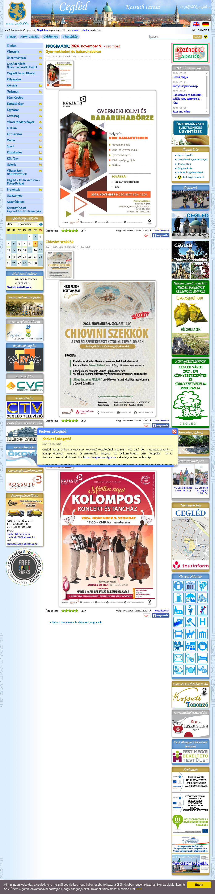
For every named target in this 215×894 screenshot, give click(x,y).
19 (13, 256)
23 (35, 256)
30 (35, 263)
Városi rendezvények (24, 122)
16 (35, 250)
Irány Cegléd (15, 97)
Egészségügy (24, 104)
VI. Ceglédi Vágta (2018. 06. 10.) (183, 488)
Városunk (24, 52)
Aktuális (24, 86)
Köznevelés (24, 134)
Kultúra (24, 128)
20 (19, 256)
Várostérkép (70, 36)
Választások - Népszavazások (24, 172)
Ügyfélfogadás (185, 155)
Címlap (11, 36)
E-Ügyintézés (184, 168)
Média (24, 141)
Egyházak (24, 110)
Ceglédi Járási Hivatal (21, 73)
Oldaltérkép (50, 36)
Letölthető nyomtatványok (192, 159)
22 (29, 256)
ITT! (139, 889)
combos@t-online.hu (18, 534)
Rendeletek (184, 163)
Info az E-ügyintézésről (190, 172)
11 (8, 250)
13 (19, 250)
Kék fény (24, 159)
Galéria (24, 165)
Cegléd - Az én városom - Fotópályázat (23, 181)
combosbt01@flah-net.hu (21, 537)
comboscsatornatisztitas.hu (22, 543)
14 (24, 250)
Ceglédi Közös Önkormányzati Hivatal (24, 65)
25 (8, 263)
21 (24, 256)
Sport (24, 147)
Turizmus (24, 92)
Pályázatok (14, 79)
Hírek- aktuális (29, 36)
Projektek (24, 190)
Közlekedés (24, 153)
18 (8, 256)
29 (29, 263)
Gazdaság (24, 116)
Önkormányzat (24, 58)
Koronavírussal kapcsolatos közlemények (24, 209)
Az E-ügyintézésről (190, 177)
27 (19, 263)
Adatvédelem (16, 201)
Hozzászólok (162, 230)
